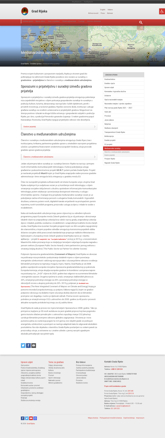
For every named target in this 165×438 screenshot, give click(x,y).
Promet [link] (51, 383)
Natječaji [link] (108, 129)
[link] (162, 11)
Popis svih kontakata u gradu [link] (115, 394)
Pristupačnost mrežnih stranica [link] (111, 425)
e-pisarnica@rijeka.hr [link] (122, 413)
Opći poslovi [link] (25, 373)
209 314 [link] (131, 401)
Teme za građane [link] (65, 22)
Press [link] (134, 13)
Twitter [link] (27, 426)
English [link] (134, 10)
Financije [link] (24, 405)
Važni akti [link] (109, 115)
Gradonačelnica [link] (111, 79)
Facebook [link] (22, 426)
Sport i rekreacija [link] (54, 385)
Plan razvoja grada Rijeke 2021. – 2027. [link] (121, 111)
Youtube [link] (31, 426)
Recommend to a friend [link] (35, 352)
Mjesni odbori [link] (47, 22)
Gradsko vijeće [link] (111, 84)
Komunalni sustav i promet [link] (30, 393)
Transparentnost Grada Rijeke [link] (117, 138)
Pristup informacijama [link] (84, 373)
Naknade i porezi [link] (54, 388)
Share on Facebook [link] (29, 352)
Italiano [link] (141, 10)
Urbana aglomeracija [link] (86, 22)
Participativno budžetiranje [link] (85, 378)
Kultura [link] (51, 378)
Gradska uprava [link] (30, 22)
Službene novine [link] (82, 390)
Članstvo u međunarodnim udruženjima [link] (43, 159)
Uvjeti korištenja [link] (129, 425)
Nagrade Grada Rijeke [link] (113, 173)
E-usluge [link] (104, 22)
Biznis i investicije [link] (54, 380)
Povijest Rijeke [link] (111, 169)
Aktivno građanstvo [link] (55, 390)
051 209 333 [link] (115, 416)
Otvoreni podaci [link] (81, 383)
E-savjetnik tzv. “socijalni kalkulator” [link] (55, 242)
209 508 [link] (130, 398)
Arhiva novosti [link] (124, 13)
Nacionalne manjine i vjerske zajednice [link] (121, 107)
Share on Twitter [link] (23, 352)
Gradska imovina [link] (27, 390)
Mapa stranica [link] (93, 425)
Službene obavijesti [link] (113, 134)
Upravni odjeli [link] (110, 88)
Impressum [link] (140, 425)
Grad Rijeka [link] (31, 431)
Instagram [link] (35, 426)
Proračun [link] (109, 120)
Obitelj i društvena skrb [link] (56, 375)
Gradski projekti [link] (111, 147)
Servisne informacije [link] (121, 22)
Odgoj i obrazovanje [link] (55, 373)
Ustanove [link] (109, 97)
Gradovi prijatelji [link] (32, 127)
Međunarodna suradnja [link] (114, 156)
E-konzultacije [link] (81, 380)
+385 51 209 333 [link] (117, 377)
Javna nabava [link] (110, 125)
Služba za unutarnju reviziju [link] (30, 408)
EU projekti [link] (109, 152)
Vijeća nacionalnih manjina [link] (115, 102)
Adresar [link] (141, 13)
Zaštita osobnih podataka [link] (85, 375)
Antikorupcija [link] (110, 143)
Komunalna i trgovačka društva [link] (117, 93)
